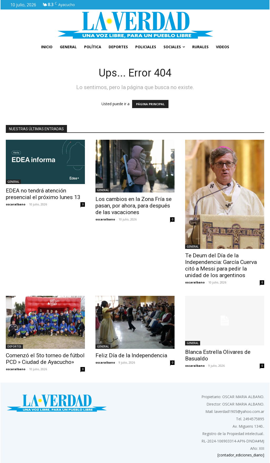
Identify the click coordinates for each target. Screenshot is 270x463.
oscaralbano (15, 204)
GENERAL (13, 182)
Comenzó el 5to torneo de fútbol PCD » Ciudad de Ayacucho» (45, 358)
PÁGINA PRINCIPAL (150, 104)
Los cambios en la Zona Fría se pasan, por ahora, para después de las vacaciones (133, 205)
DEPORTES (14, 346)
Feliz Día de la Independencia (131, 355)
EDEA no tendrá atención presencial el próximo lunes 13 (43, 193)
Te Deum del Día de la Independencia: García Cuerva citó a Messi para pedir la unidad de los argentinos (221, 265)
